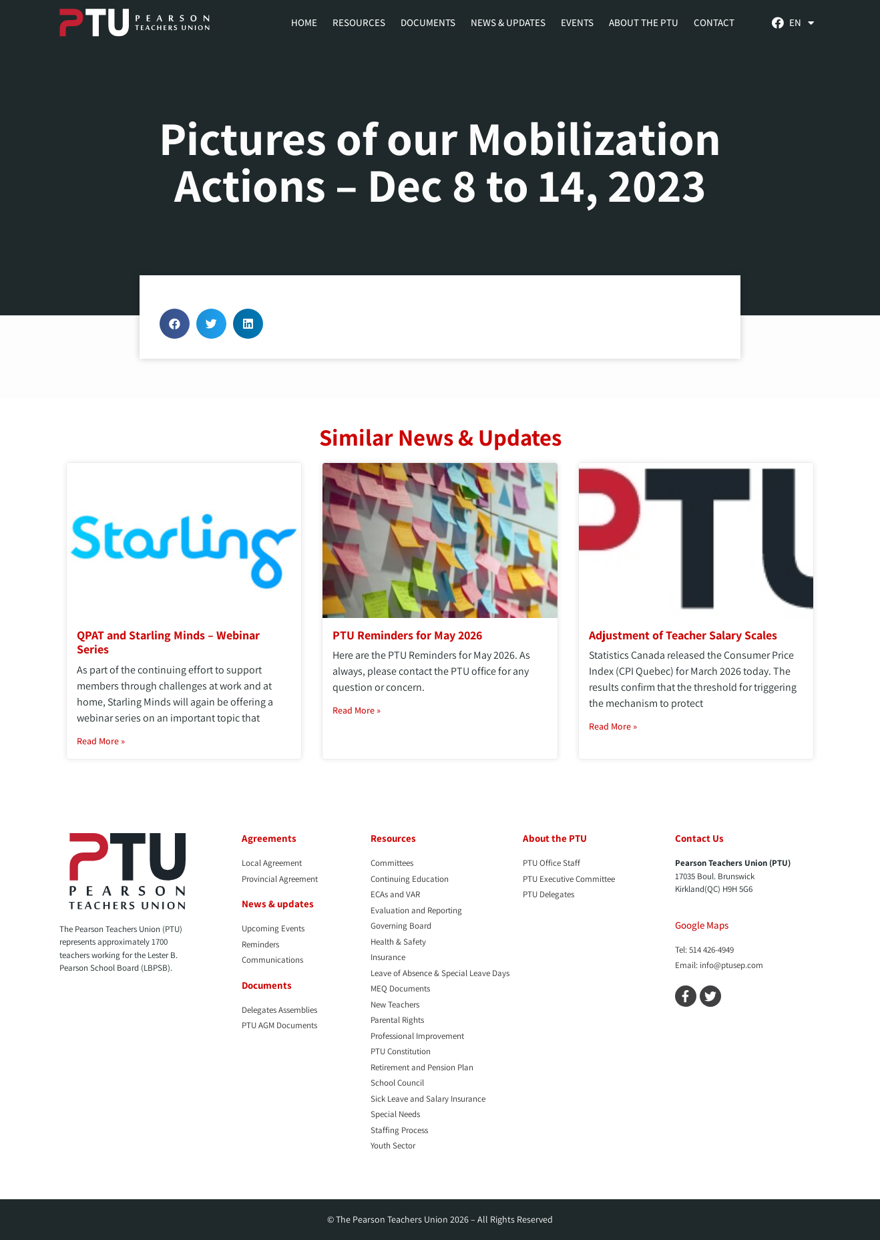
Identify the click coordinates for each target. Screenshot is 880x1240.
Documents (428, 22)
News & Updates (508, 22)
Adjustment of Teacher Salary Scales (683, 635)
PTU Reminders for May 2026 (407, 635)
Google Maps (701, 925)
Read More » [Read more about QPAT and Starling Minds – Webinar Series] (101, 741)
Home (304, 22)
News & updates (278, 903)
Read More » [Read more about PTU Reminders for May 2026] (357, 710)
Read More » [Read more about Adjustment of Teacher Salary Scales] (613, 726)
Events (577, 22)
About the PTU (643, 22)
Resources (359, 22)
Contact (714, 22)
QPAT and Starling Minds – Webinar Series (168, 642)
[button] (175, 324)
